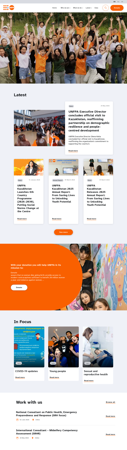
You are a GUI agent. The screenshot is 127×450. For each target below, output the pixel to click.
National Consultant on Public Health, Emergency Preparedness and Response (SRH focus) (46, 414)
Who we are (65, 8)
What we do (77, 8)
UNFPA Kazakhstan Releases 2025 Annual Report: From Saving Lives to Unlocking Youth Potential (98, 195)
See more (63, 232)
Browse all (110, 402)
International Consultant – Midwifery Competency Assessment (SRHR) (47, 432)
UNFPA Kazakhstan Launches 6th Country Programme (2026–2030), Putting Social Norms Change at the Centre (28, 198)
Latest (88, 8)
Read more (73, 151)
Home (54, 8)
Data (96, 8)
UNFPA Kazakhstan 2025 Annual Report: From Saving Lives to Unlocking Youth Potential (63, 193)
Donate (117, 8)
